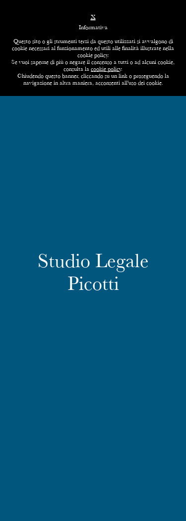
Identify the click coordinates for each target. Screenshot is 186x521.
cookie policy (106, 68)
